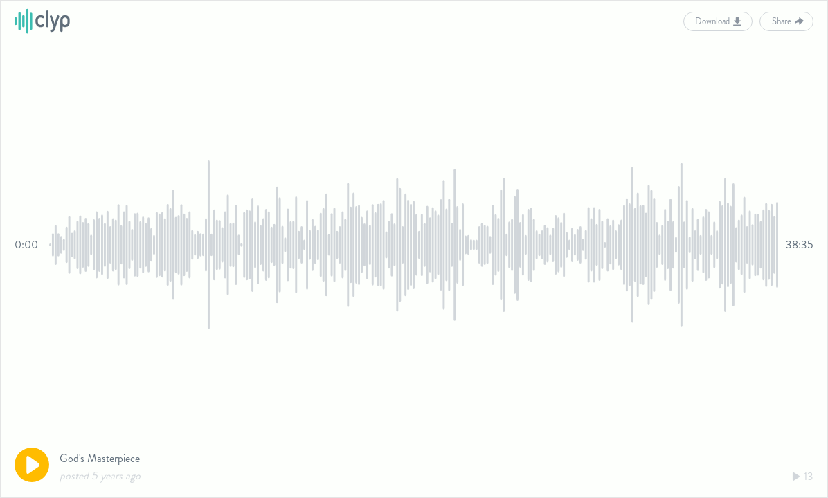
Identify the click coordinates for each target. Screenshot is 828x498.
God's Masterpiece (100, 458)
